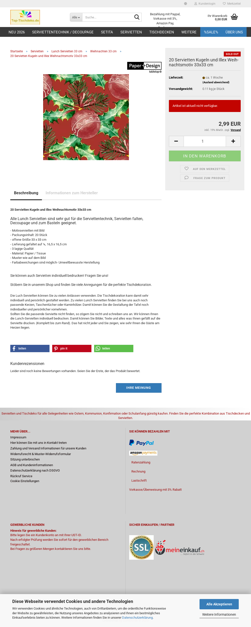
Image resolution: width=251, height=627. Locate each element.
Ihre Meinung (138, 388)
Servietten (131, 32)
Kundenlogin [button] (204, 3)
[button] (185, 3)
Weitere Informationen (219, 614)
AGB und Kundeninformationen (31, 465)
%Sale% (211, 32)
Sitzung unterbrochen (25, 459)
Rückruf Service (21, 476)
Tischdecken (161, 32)
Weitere (189, 32)
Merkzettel (232, 3)
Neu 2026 (17, 32)
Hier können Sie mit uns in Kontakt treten (38, 443)
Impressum (18, 437)
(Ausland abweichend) (215, 82)
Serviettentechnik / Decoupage (63, 32)
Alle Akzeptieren (219, 604)
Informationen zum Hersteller (72, 193)
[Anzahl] (205, 141)
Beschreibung (26, 193)
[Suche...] (76, 17)
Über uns (234, 32)
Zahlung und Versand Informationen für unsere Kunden (48, 448)
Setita (107, 32)
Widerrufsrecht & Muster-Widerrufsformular (40, 454)
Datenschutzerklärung (137, 617)
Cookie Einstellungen (24, 481)
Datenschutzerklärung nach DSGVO (35, 470)
